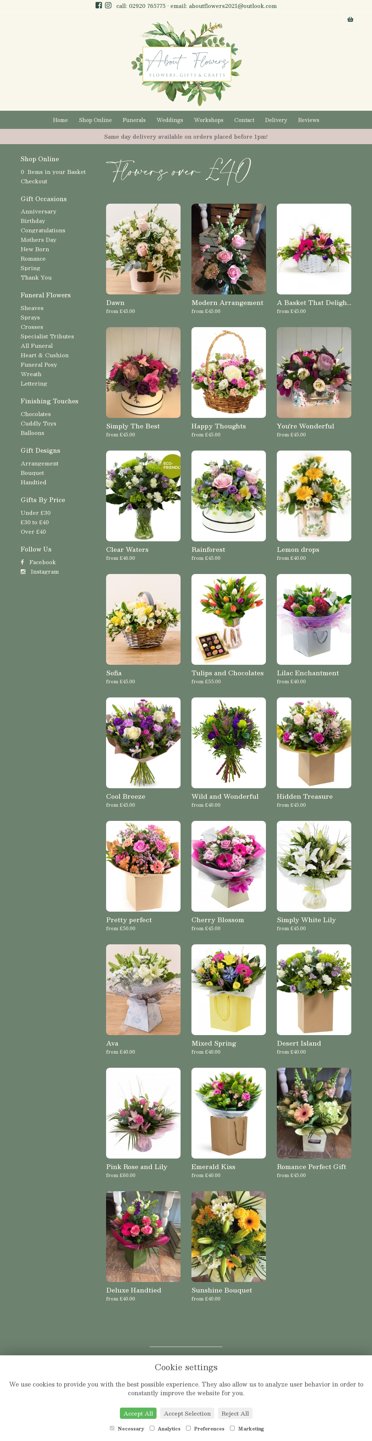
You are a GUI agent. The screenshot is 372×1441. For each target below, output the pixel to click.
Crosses (32, 326)
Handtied (33, 482)
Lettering (34, 383)
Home (60, 119)
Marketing (247, 1428)
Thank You (36, 277)
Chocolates (36, 413)
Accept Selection (187, 1413)
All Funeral (37, 345)
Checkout (34, 181)
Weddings (170, 119)
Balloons (32, 432)
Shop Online (95, 119)
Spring (30, 267)
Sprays (30, 317)
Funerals (134, 119)
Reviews (308, 119)
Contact (244, 119)
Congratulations (43, 230)
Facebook (38, 561)
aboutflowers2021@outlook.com (233, 5)
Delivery (276, 119)
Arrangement (39, 463)
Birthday (33, 220)
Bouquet (32, 472)
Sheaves (32, 307)
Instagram (40, 571)
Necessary (127, 1428)
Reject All (235, 1413)
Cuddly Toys (38, 423)
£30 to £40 (35, 521)
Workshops (208, 119)
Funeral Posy (39, 364)
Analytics (165, 1428)
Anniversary (38, 211)
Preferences (205, 1428)
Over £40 (33, 531)
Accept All (138, 1413)
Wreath (31, 373)
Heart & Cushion (45, 354)
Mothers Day (38, 239)
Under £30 (35, 512)
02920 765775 (147, 5)
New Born (35, 248)
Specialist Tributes (47, 336)
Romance (33, 258)
